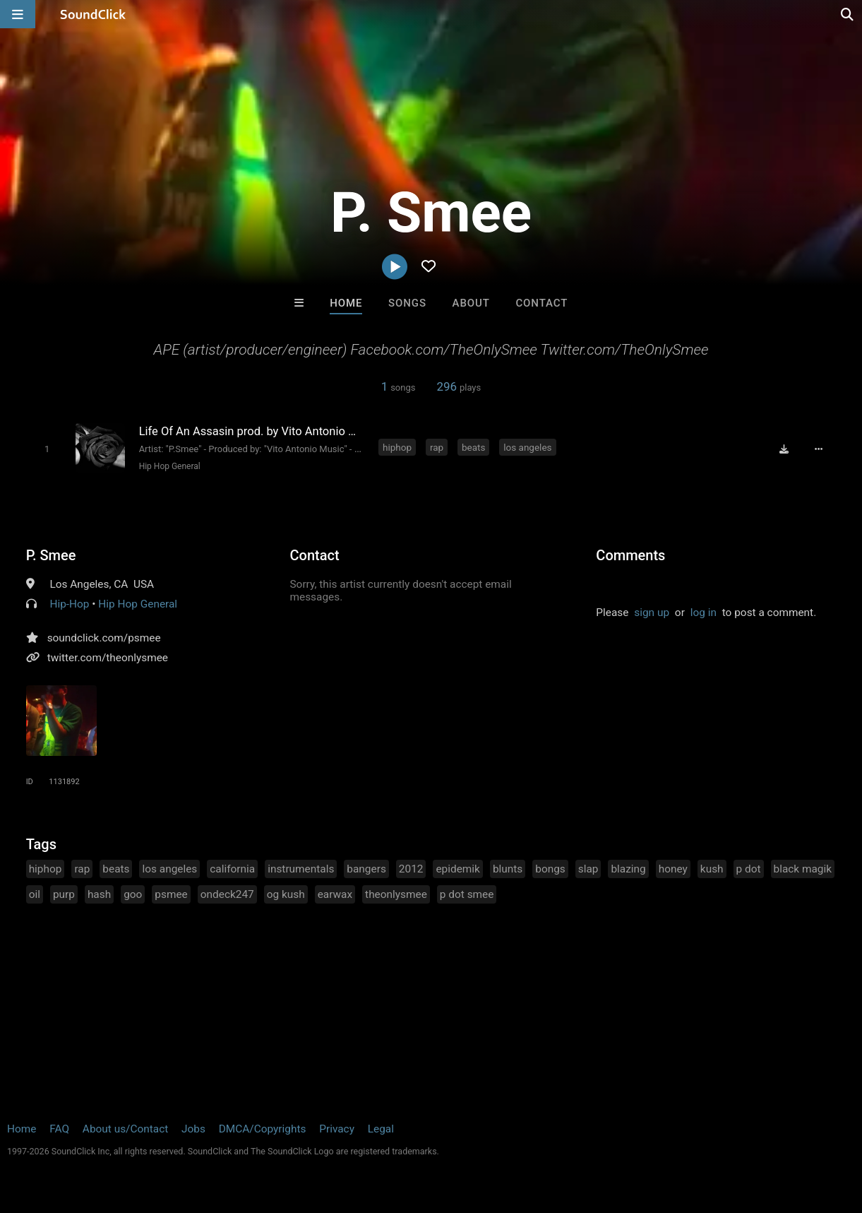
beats (473, 447)
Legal (381, 1129)
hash (99, 894)
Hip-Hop (69, 604)
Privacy (336, 1129)
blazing (628, 869)
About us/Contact (125, 1129)
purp (64, 894)
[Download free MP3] (784, 448)
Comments (630, 555)
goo (133, 894)
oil (34, 894)
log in (703, 612)
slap (588, 869)
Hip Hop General (169, 466)
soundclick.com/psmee (104, 638)
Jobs (193, 1129)
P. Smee (51, 555)
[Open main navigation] (17, 14)
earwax (335, 894)
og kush (286, 894)
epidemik (457, 869)
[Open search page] (848, 14)
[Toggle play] (46, 449)
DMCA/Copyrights (262, 1129)
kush (712, 869)
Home (346, 303)
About (471, 303)
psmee (171, 894)
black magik (803, 869)
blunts (507, 869)
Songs (407, 303)
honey (673, 869)
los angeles (527, 447)
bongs (550, 869)
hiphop (397, 447)
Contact (541, 303)
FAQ (59, 1129)
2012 (411, 869)
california (232, 869)
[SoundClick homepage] (93, 14)
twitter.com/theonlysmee (107, 657)
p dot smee (467, 894)
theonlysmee (396, 894)
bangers (366, 869)
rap (436, 447)
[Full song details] (818, 448)
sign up (651, 612)
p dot (748, 869)
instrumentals (301, 869)
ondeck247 (227, 894)
